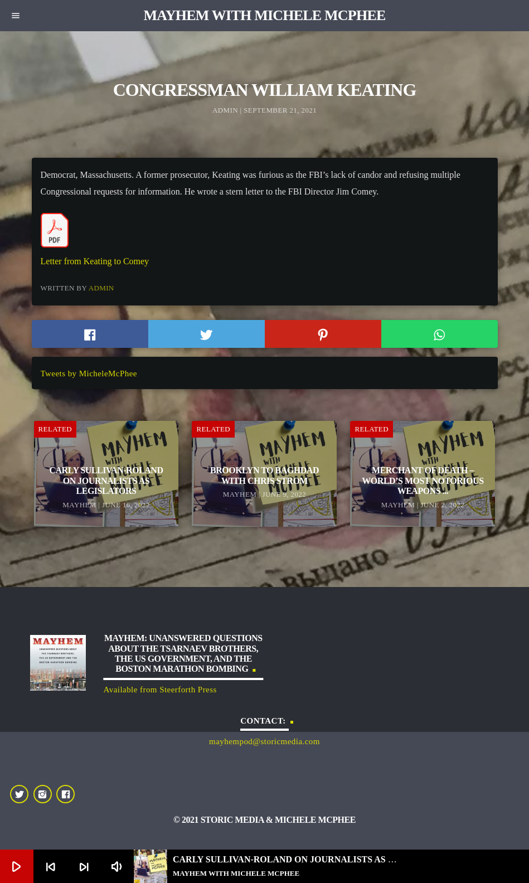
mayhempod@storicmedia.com (264, 741)
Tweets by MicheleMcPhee (89, 373)
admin (101, 288)
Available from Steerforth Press (160, 689)
